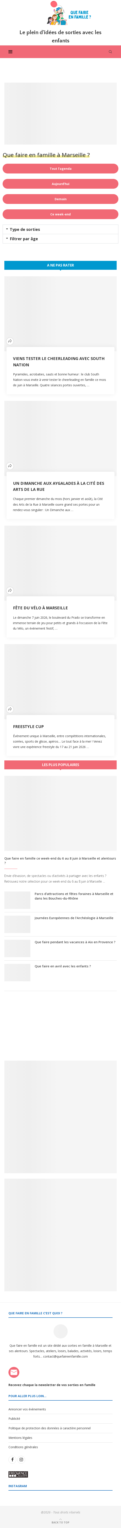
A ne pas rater (60, 265)
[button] (60, 229)
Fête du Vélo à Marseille (40, 607)
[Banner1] (60, 1117)
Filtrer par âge (24, 238)
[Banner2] (60, 1235)
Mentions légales (20, 1438)
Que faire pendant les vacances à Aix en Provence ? (75, 942)
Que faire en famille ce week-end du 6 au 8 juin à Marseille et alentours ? (60, 860)
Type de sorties (25, 229)
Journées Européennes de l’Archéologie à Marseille (74, 918)
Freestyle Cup (28, 726)
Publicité (14, 1419)
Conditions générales (23, 1447)
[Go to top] (60, 1522)
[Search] (110, 51)
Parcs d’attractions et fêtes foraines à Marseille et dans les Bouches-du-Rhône (74, 895)
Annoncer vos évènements (27, 1409)
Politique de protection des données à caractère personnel (49, 1428)
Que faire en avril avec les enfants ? (63, 966)
